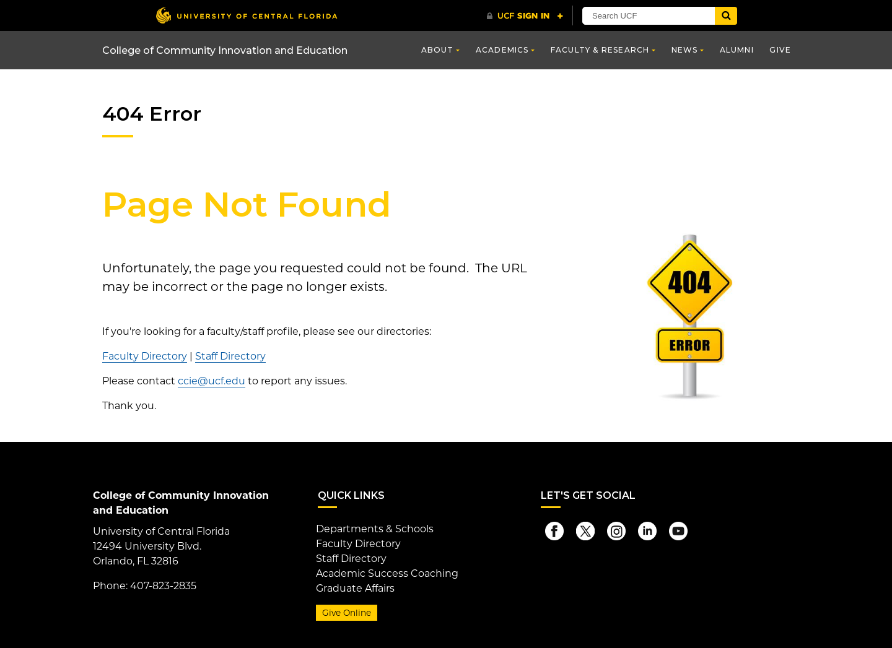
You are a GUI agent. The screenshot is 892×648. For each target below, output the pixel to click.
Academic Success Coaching (387, 573)
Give (780, 49)
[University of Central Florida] (246, 15)
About (437, 49)
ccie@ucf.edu (211, 381)
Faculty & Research (600, 49)
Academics (502, 49)
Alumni (737, 49)
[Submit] (726, 16)
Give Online (346, 613)
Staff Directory (230, 356)
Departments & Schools (375, 529)
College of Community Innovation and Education (225, 50)
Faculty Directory (144, 356)
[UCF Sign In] (525, 16)
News (684, 49)
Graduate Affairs (355, 588)
